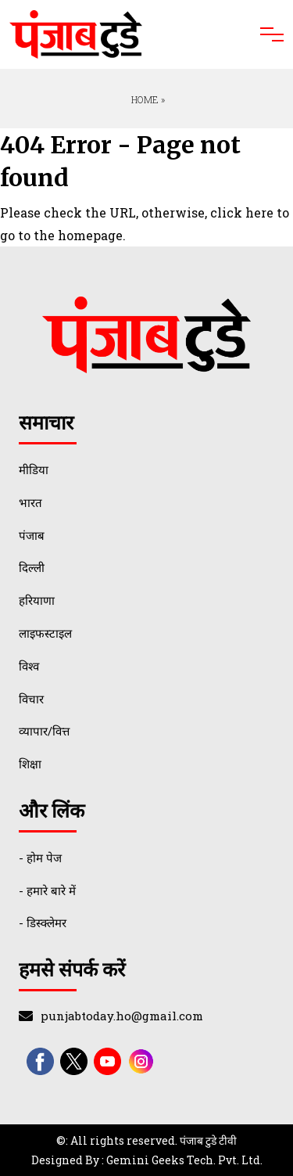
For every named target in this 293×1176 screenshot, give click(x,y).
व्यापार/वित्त (44, 731)
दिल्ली (32, 567)
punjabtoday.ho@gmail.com (122, 1015)
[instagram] (141, 1061)
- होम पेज (40, 857)
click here (241, 212)
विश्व (29, 666)
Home (144, 99)
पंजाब (32, 535)
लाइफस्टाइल (45, 633)
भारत (30, 502)
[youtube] (107, 1061)
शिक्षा (30, 763)
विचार (31, 699)
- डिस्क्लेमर (42, 922)
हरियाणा (37, 600)
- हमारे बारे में (47, 890)
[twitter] (74, 1061)
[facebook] (40, 1061)
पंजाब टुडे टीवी (208, 1140)
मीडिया (33, 469)
